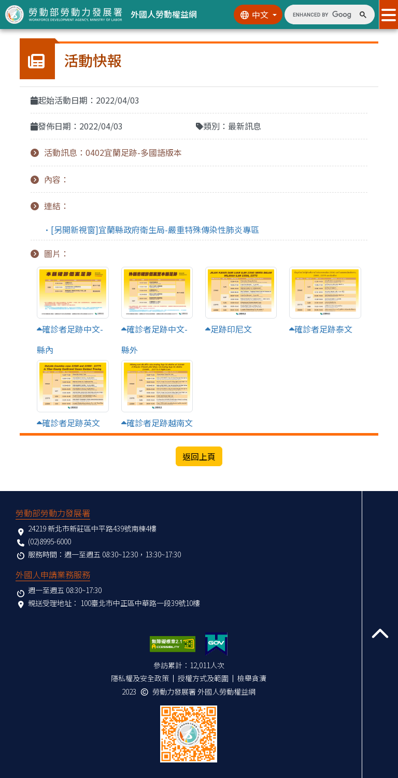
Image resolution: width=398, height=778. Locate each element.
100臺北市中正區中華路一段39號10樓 (140, 603)
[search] (322, 14)
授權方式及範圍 (203, 678)
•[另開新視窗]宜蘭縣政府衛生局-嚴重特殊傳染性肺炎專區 (151, 229)
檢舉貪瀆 (251, 678)
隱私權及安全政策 (140, 678)
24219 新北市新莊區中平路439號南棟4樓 (92, 528)
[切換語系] (258, 14)
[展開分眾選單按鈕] (388, 14)
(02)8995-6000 (49, 541)
